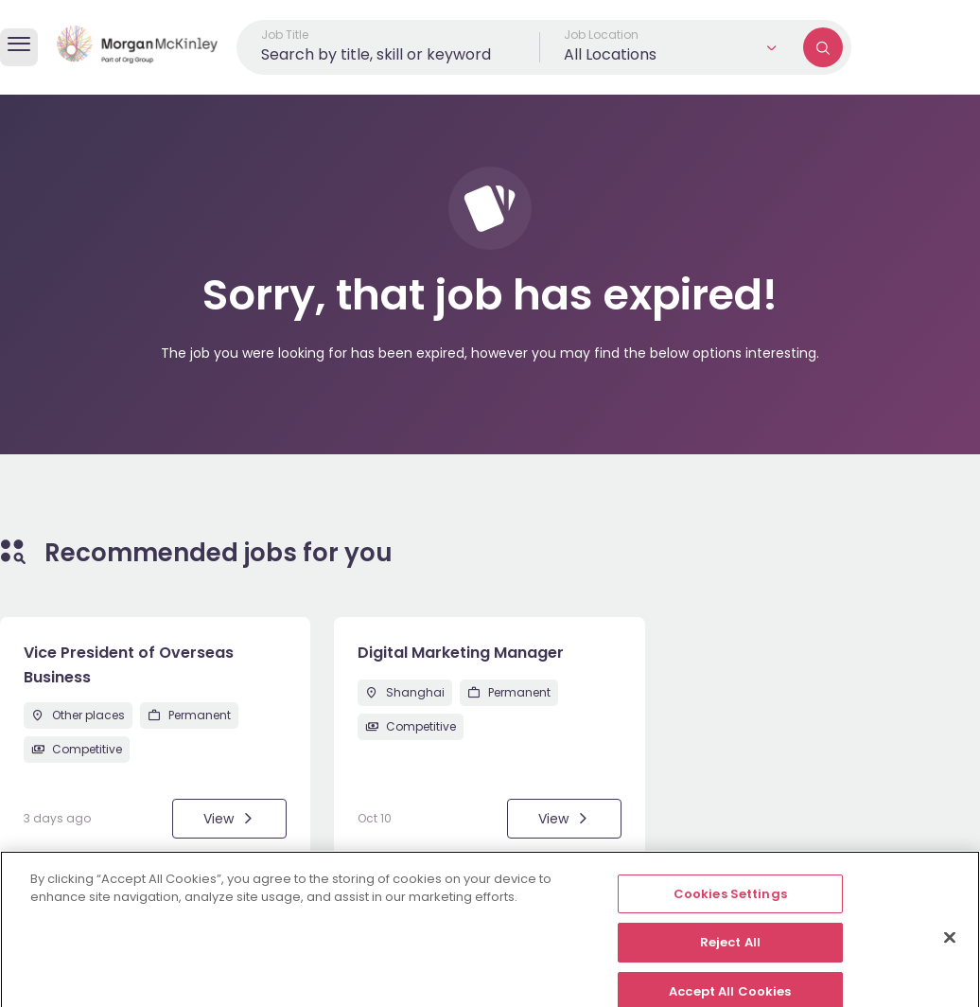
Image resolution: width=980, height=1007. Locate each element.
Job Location (601, 34)
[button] (672, 47)
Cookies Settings (730, 903)
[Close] (950, 946)
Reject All (730, 953)
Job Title (284, 34)
